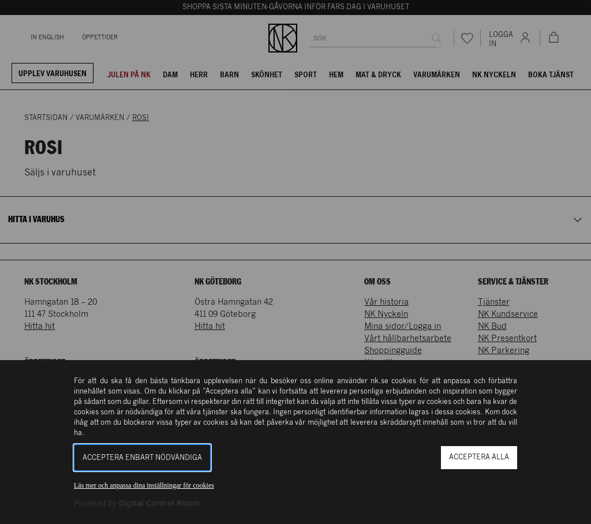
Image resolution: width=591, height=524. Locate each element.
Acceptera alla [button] (479, 457)
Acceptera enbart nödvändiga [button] (142, 458)
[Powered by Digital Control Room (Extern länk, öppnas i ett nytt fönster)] (137, 503)
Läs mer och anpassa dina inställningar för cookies (144, 485)
